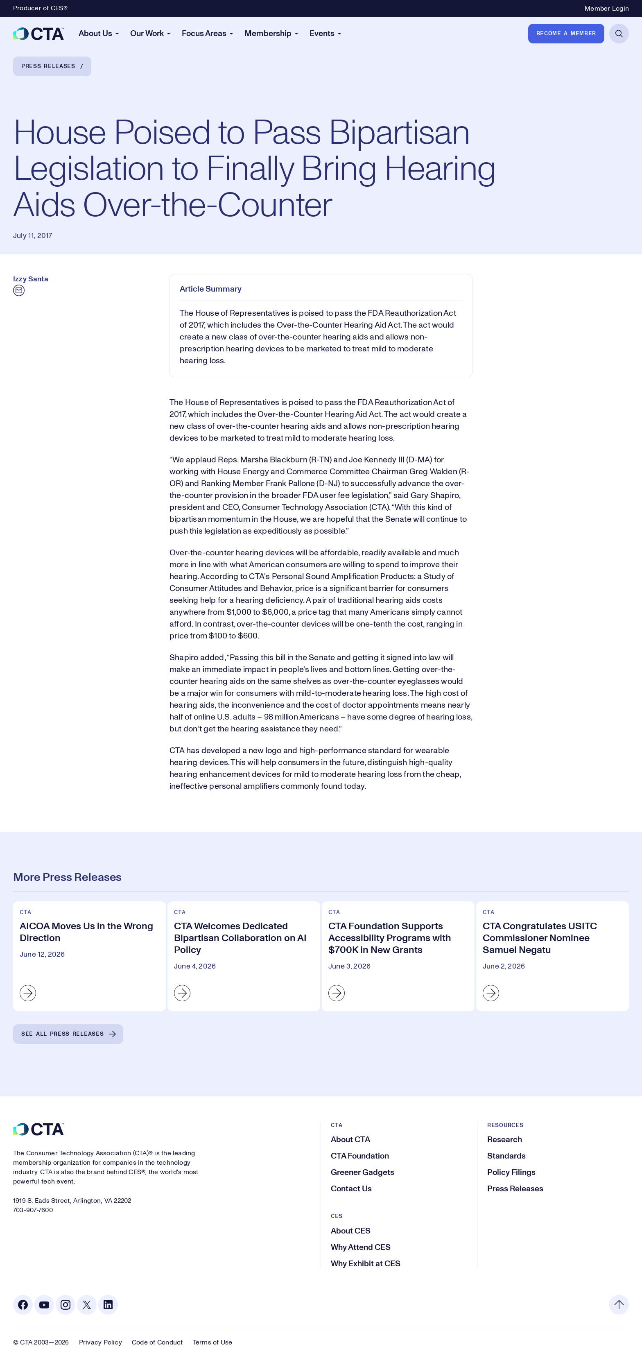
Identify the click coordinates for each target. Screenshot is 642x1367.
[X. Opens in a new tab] (87, 1305)
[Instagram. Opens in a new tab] (65, 1305)
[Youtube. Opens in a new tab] (44, 1305)
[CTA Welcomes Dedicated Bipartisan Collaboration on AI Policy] (243, 956)
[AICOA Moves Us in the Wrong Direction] (89, 956)
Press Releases (48, 66)
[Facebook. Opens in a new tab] (23, 1305)
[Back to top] (619, 1305)
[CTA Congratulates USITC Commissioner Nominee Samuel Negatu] (552, 956)
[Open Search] (619, 33)
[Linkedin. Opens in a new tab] (108, 1305)
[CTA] (38, 33)
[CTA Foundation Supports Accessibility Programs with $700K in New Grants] (398, 956)
